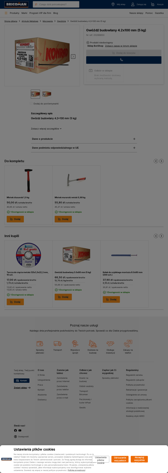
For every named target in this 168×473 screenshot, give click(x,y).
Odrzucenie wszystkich (120, 459)
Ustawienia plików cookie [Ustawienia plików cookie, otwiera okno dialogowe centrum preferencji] (101, 459)
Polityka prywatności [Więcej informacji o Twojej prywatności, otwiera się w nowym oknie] (76, 470)
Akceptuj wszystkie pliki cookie (139, 459)
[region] (84, 459)
